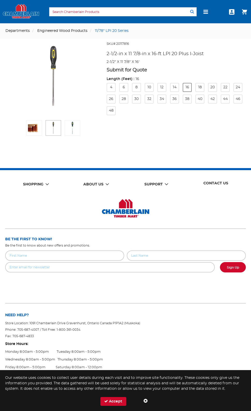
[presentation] (125, 284)
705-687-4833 (23, 336)
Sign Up (233, 267)
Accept (113, 401)
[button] (34, 128)
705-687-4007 (28, 329)
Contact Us (215, 183)
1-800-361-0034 (68, 329)
